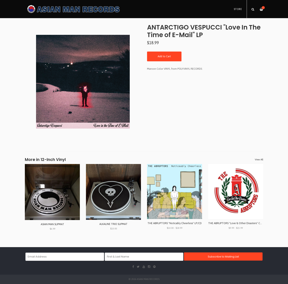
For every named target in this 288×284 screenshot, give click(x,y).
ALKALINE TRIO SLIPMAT (113, 224)
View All (259, 159)
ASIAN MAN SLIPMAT (52, 224)
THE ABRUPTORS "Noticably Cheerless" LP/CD (174, 223)
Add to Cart (164, 56)
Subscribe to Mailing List (223, 257)
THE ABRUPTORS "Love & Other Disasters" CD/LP (237, 223)
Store (238, 9)
